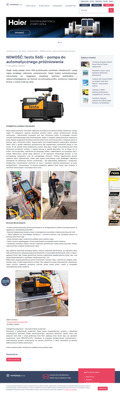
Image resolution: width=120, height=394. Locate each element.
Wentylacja (31, 6)
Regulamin (89, 380)
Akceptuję (102, 388)
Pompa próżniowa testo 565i (17, 322)
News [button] (111, 1)
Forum (105, 1)
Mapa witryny (90, 377)
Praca (92, 1)
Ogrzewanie (57, 6)
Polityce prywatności (71, 389)
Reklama (96, 5)
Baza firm (99, 1)
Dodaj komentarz (14, 359)
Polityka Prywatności (92, 383)
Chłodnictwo (70, 6)
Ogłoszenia (84, 1)
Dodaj (108, 5)
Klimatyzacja (44, 6)
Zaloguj (85, 5)
